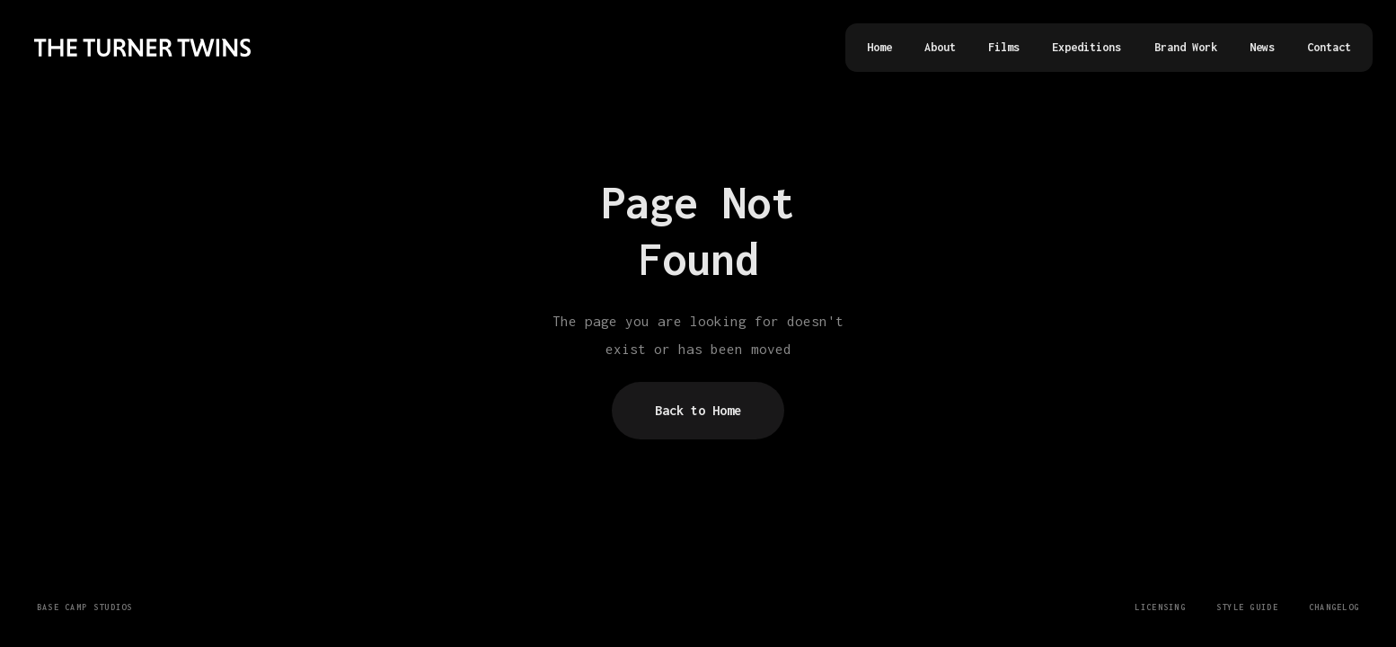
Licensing (1160, 607)
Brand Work (1185, 47)
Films (1004, 47)
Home (879, 47)
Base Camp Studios (85, 607)
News (1262, 47)
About (940, 47)
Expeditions (1086, 47)
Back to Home (698, 410)
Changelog (1334, 607)
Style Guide (1247, 607)
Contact (1329, 47)
